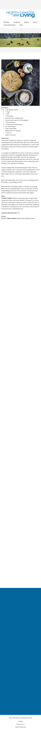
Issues (35, 22)
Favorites (16, 22)
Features (6, 22)
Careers (20, 721)
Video (21, 25)
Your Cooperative (9, 25)
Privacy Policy (21, 724)
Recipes (26, 22)
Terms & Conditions (20, 727)
